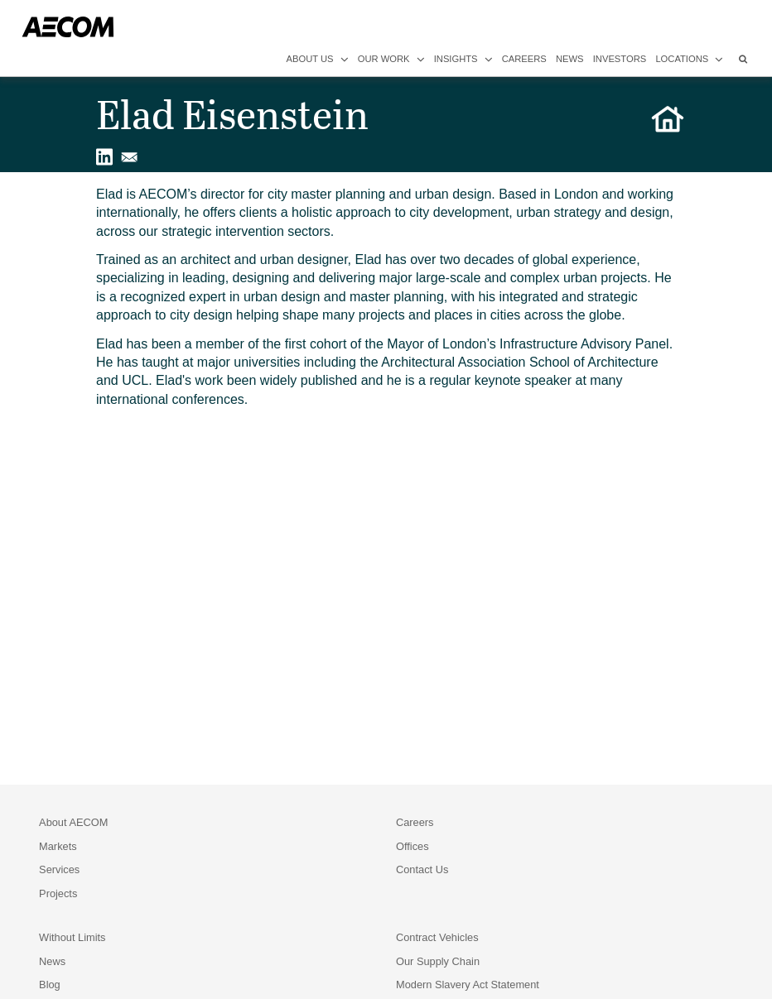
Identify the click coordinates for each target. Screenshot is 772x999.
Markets (58, 846)
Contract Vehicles (437, 937)
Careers (415, 822)
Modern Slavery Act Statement (467, 984)
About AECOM (73, 822)
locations (689, 59)
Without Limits (72, 937)
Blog (49, 984)
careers (524, 59)
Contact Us (422, 869)
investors (619, 59)
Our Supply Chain (438, 961)
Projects (58, 893)
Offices (412, 846)
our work (391, 59)
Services (59, 869)
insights (463, 59)
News (52, 961)
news (570, 59)
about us (318, 59)
